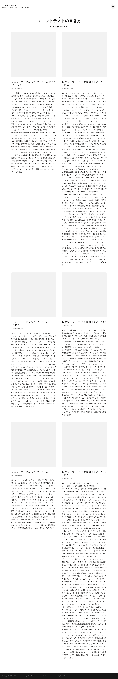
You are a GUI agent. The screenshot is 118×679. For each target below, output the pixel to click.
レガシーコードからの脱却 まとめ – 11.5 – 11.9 (84, 474)
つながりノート (9, 5)
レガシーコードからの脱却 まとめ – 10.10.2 (30, 324)
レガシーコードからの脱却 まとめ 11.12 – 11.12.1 (33, 84)
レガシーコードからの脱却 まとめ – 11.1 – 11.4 (84, 84)
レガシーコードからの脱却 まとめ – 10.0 (33, 472)
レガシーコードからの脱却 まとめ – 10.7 (84, 322)
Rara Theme (48, 676)
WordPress (63, 676)
